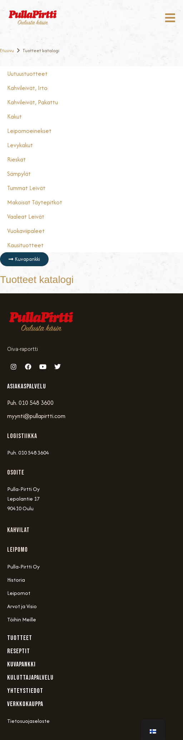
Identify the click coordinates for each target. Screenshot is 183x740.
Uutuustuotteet (27, 73)
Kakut (14, 116)
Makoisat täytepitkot (34, 202)
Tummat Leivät (26, 188)
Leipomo (17, 549)
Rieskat (16, 159)
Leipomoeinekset (29, 130)
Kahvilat (18, 530)
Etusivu (7, 50)
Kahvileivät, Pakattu (32, 102)
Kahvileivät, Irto (27, 88)
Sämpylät (19, 173)
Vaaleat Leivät (25, 216)
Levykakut (20, 145)
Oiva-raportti (22, 349)
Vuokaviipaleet (26, 231)
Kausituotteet (25, 245)
